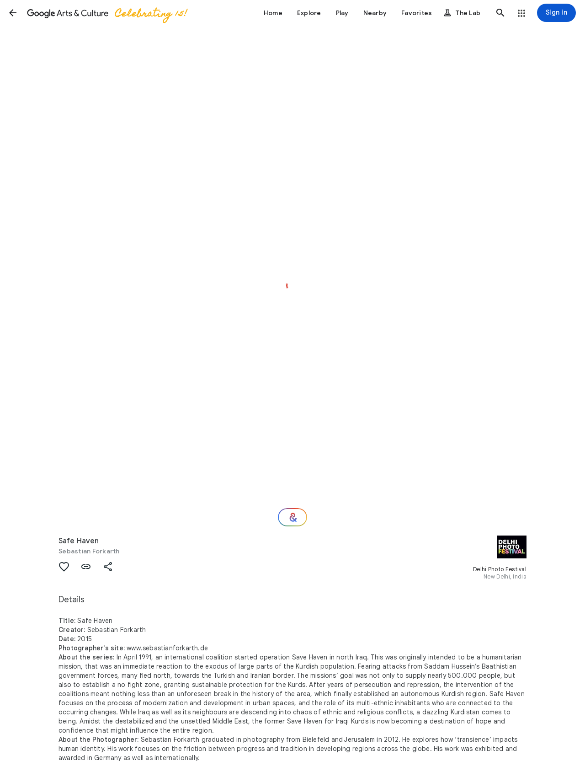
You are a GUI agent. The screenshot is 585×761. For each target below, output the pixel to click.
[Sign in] (556, 13)
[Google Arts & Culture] (106, 13)
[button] (13, 13)
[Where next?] (292, 517)
